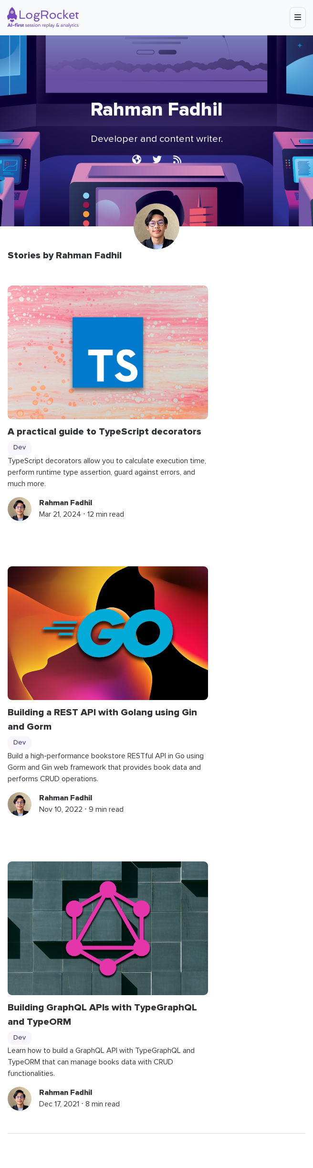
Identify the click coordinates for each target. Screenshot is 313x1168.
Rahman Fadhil (65, 503)
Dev (19, 447)
